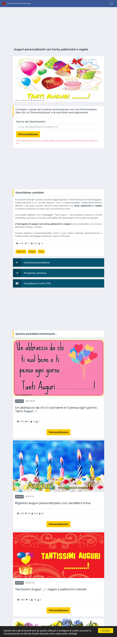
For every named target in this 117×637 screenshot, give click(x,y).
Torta (41, 251)
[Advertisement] (59, 27)
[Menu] (111, 3)
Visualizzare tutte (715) (32, 283)
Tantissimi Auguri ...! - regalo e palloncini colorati (51, 589)
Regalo (32, 251)
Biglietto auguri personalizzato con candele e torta (53, 503)
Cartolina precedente (31, 262)
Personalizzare (58, 432)
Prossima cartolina (29, 273)
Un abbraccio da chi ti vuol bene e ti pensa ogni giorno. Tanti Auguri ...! (56, 409)
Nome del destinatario (31, 121)
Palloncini (21, 251)
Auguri (19, 401)
